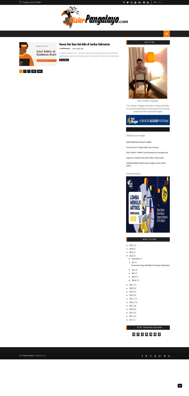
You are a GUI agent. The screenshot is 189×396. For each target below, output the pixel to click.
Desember (136, 259)
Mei (133, 273)
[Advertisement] (77, 377)
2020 (131, 288)
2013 (131, 313)
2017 (131, 299)
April (134, 277)
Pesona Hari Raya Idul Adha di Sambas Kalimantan (84, 44)
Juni (133, 270)
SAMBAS (24, 46)
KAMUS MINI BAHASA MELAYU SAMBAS (139, 142)
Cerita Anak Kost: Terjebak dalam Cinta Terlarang (142, 147)
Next (39, 71)
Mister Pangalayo (28, 355)
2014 (131, 309)
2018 (131, 295)
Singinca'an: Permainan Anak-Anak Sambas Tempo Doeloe (145, 158)
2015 (131, 306)
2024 (131, 249)
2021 (131, 285)
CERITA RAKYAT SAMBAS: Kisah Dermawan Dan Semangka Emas (147, 153)
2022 (131, 256)
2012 (131, 316)
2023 (131, 252)
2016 (131, 302)
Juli (133, 262)
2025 (131, 245)
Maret (134, 280)
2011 (131, 320)
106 (34, 71)
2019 (131, 292)
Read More (64, 60)
